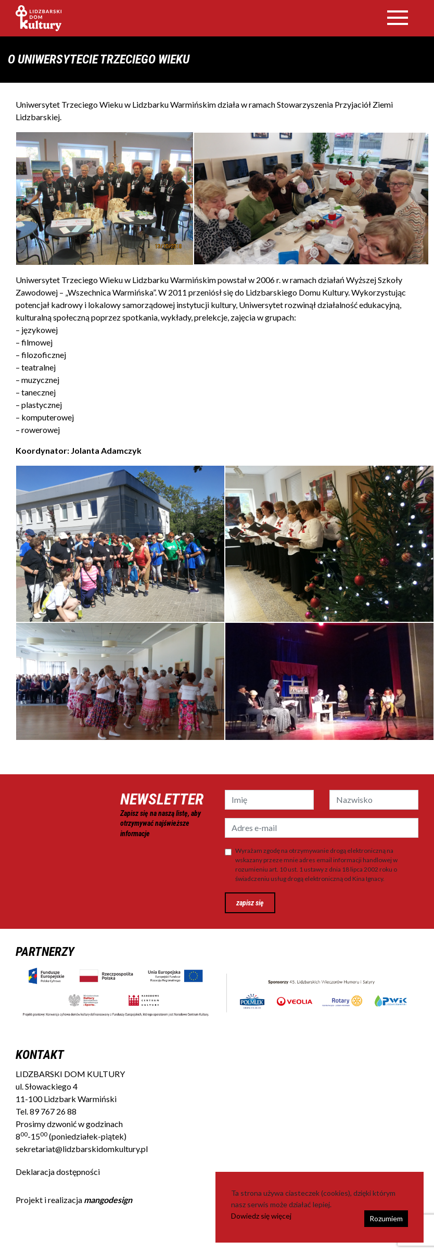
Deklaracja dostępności (58, 1172)
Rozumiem (386, 1218)
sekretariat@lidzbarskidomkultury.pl (82, 1149)
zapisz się (250, 903)
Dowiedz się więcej (261, 1215)
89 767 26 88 (53, 1111)
